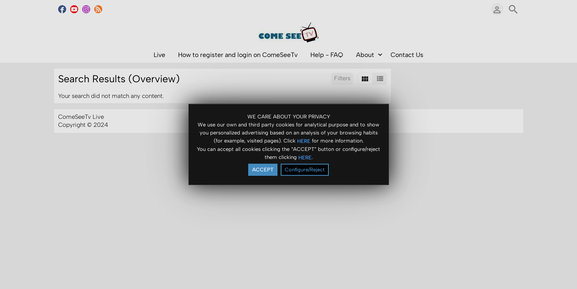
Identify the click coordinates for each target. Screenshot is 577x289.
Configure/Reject (305, 170)
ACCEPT (262, 170)
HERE (303, 141)
